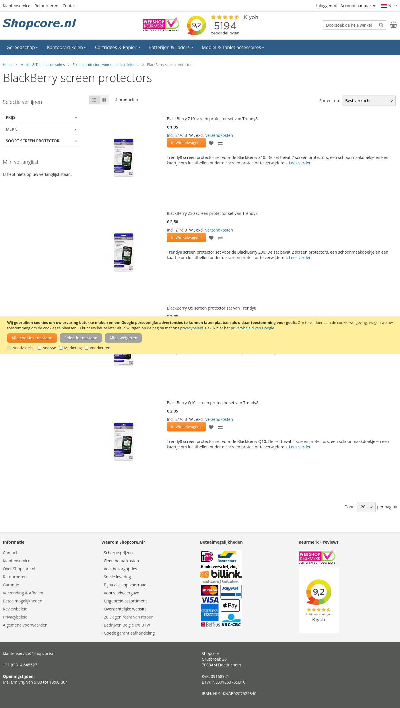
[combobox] (354, 25)
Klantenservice (16, 5)
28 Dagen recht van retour (128, 617)
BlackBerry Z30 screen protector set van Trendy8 (212, 213)
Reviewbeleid (15, 609)
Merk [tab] (11, 129)
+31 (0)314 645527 (20, 665)
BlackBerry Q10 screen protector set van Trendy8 (213, 402)
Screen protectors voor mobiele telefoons (106, 64)
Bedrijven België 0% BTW (127, 625)
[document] (200, 335)
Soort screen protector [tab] (32, 140)
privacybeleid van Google (252, 327)
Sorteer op (329, 100)
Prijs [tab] (10, 117)
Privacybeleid (15, 617)
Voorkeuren (100, 347)
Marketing (73, 347)
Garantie (11, 585)
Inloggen (324, 5)
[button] (389, 6)
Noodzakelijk (23, 347)
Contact (70, 5)
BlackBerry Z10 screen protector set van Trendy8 (212, 118)
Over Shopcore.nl (19, 568)
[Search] (381, 24)
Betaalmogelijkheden (22, 601)
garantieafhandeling (136, 633)
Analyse (49, 347)
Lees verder (300, 163)
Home (8, 64)
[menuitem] (22, 47)
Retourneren (46, 5)
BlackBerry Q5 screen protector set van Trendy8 (211, 308)
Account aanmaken (358, 5)
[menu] (200, 47)
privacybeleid (191, 327)
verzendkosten (219, 135)
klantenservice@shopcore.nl (29, 653)
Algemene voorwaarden (25, 625)
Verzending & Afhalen (23, 593)
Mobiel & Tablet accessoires (42, 64)
